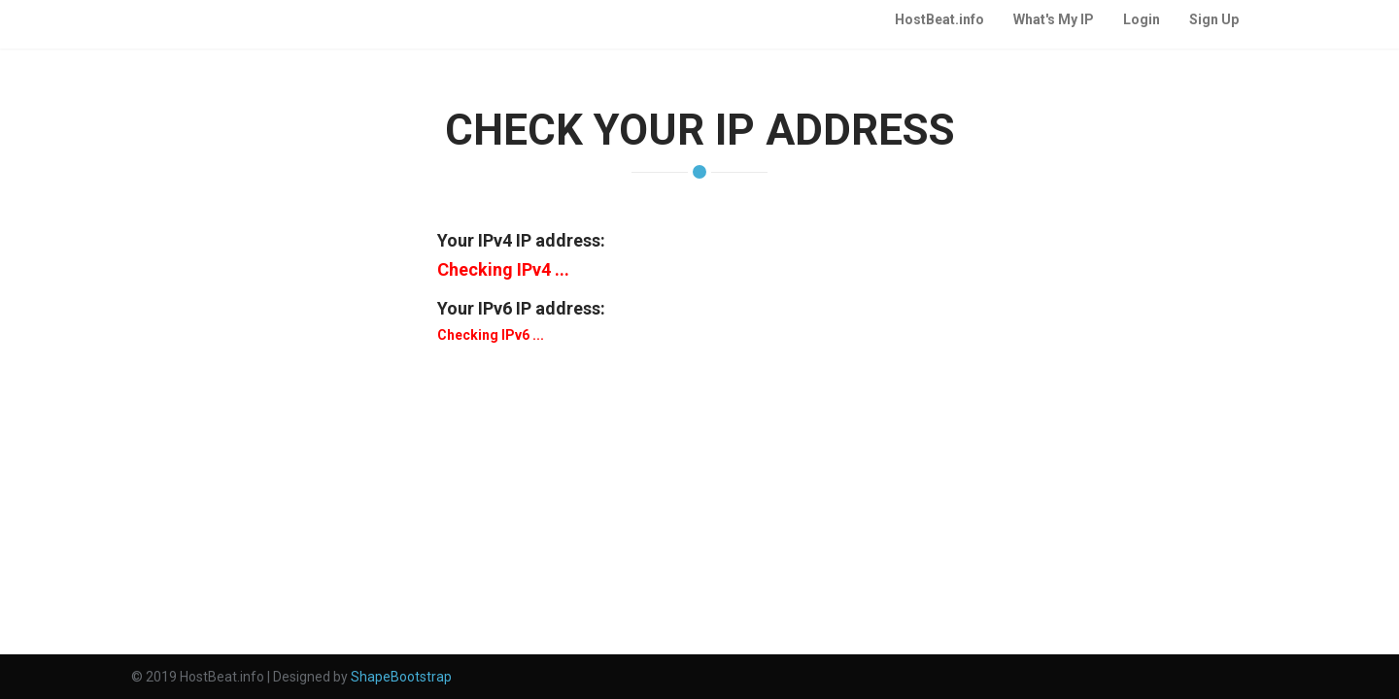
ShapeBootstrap (401, 676)
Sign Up (1214, 19)
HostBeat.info (939, 19)
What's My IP (1053, 19)
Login (1141, 19)
